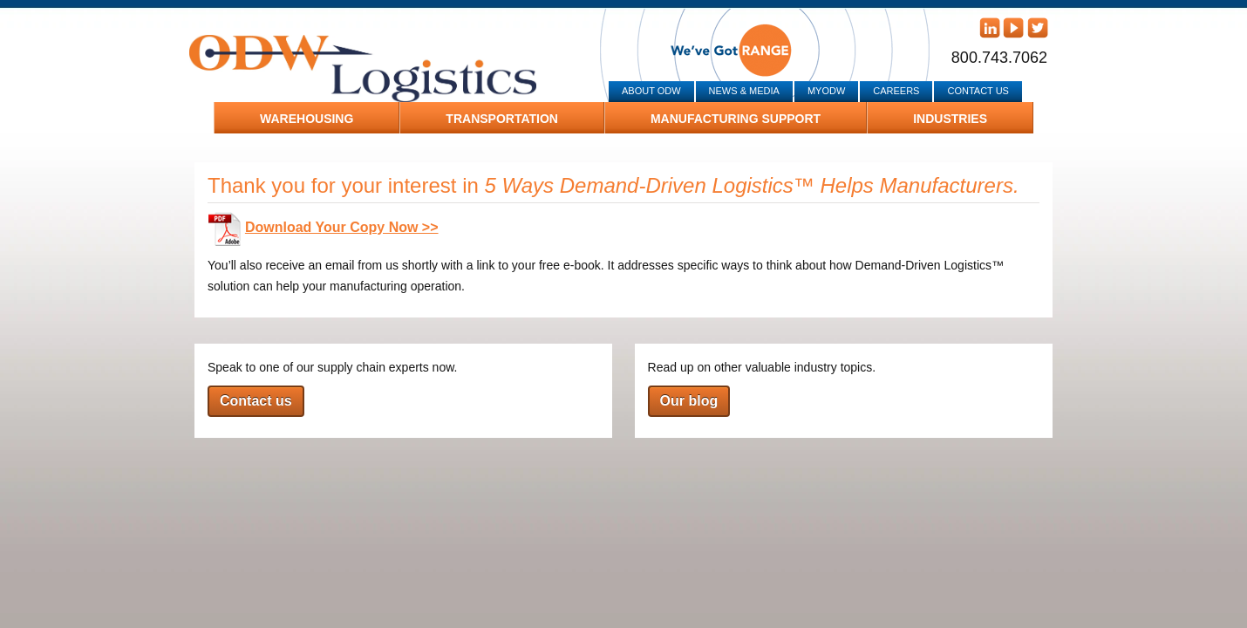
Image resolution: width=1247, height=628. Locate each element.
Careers (896, 90)
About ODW (651, 90)
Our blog (689, 400)
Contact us (256, 400)
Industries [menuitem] (950, 119)
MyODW (826, 90)
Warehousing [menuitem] (306, 119)
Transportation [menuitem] (502, 119)
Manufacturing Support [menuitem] (736, 119)
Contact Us (978, 90)
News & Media (744, 90)
